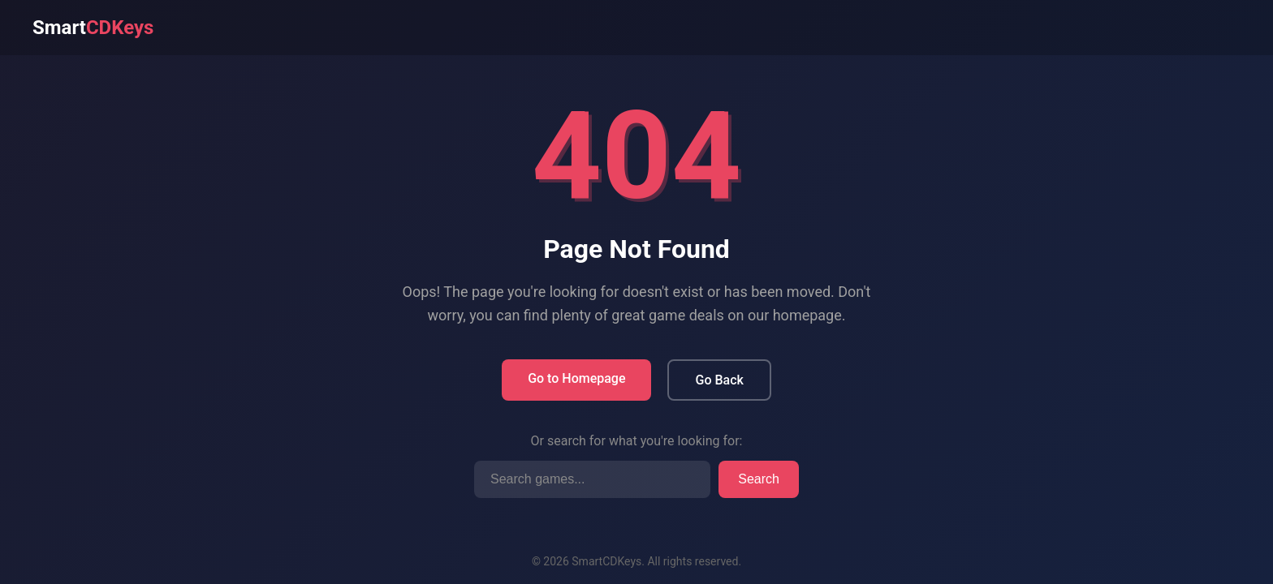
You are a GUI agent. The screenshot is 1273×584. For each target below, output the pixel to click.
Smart (92, 27)
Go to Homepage (576, 378)
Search (758, 479)
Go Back (719, 380)
